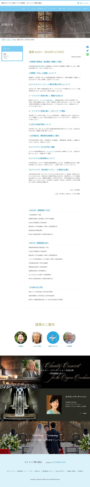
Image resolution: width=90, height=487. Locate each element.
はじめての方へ (53, 8)
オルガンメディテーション (74, 8)
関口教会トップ (21, 471)
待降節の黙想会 (40, 66)
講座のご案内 (62, 8)
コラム (5, 58)
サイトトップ (11, 471)
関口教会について (42, 8)
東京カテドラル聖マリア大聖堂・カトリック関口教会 (21, 3)
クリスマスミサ (51, 151)
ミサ (28, 8)
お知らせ (33, 8)
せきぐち (6, 56)
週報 (14, 39)
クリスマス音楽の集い (46, 100)
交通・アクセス (84, 3)
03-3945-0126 (59, 462)
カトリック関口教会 (33, 462)
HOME (23, 8)
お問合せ (85, 8)
